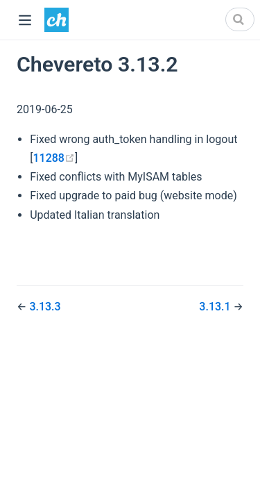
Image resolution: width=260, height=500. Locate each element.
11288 (53, 158)
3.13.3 (44, 306)
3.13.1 (216, 306)
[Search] (239, 19)
